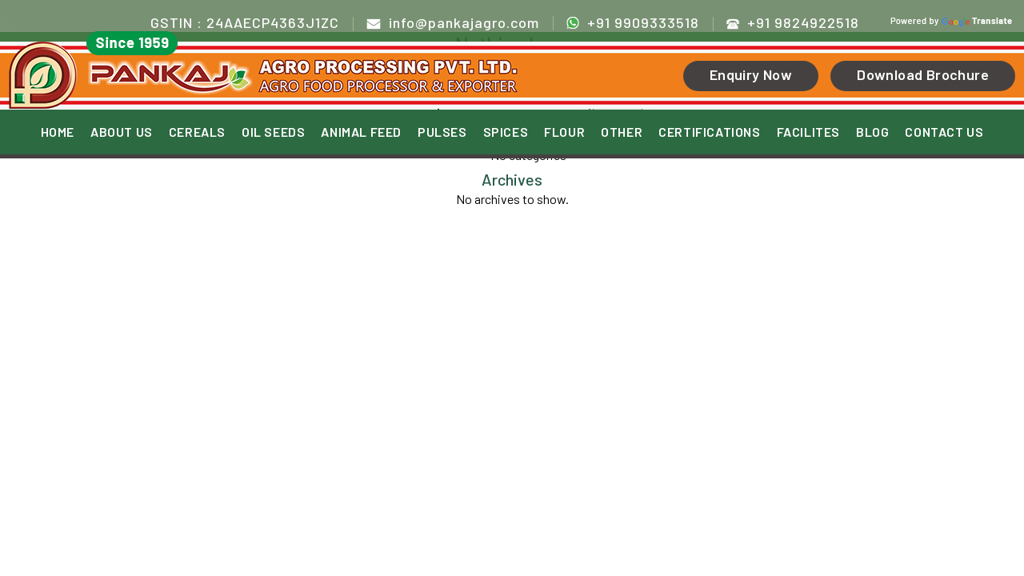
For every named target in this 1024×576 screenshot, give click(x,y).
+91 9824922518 (792, 22)
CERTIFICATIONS (709, 132)
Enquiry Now (751, 74)
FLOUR (564, 132)
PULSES (442, 132)
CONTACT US (944, 132)
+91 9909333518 (632, 22)
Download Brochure (923, 74)
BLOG (872, 132)
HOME (57, 132)
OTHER (621, 132)
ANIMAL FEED (361, 132)
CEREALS (197, 132)
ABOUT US (121, 132)
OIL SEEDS (273, 132)
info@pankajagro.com (452, 22)
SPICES (506, 132)
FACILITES (808, 132)
